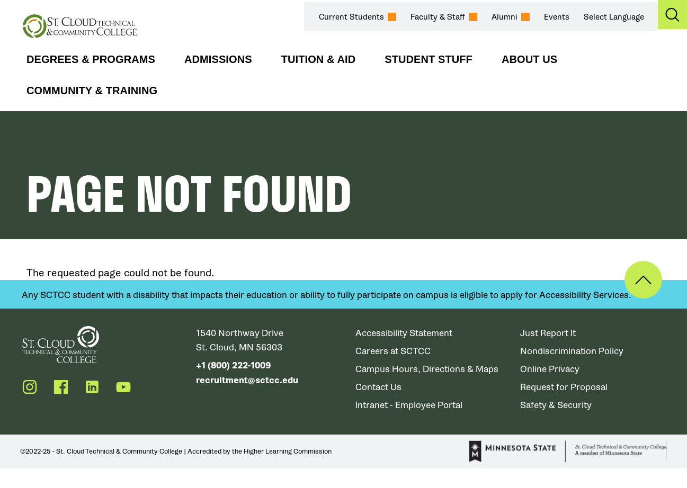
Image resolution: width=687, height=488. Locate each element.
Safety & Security (556, 405)
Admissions (218, 59)
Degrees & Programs (90, 59)
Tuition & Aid (318, 59)
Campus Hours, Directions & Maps (427, 369)
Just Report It (548, 333)
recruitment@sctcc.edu (247, 379)
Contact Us (378, 387)
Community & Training (91, 90)
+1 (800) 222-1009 (233, 365)
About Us (529, 59)
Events (556, 17)
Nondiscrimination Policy (572, 351)
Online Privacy (550, 369)
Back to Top (643, 280)
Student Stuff (428, 59)
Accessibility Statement (404, 333)
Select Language (614, 17)
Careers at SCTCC (393, 351)
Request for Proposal (564, 387)
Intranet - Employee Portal (409, 405)
